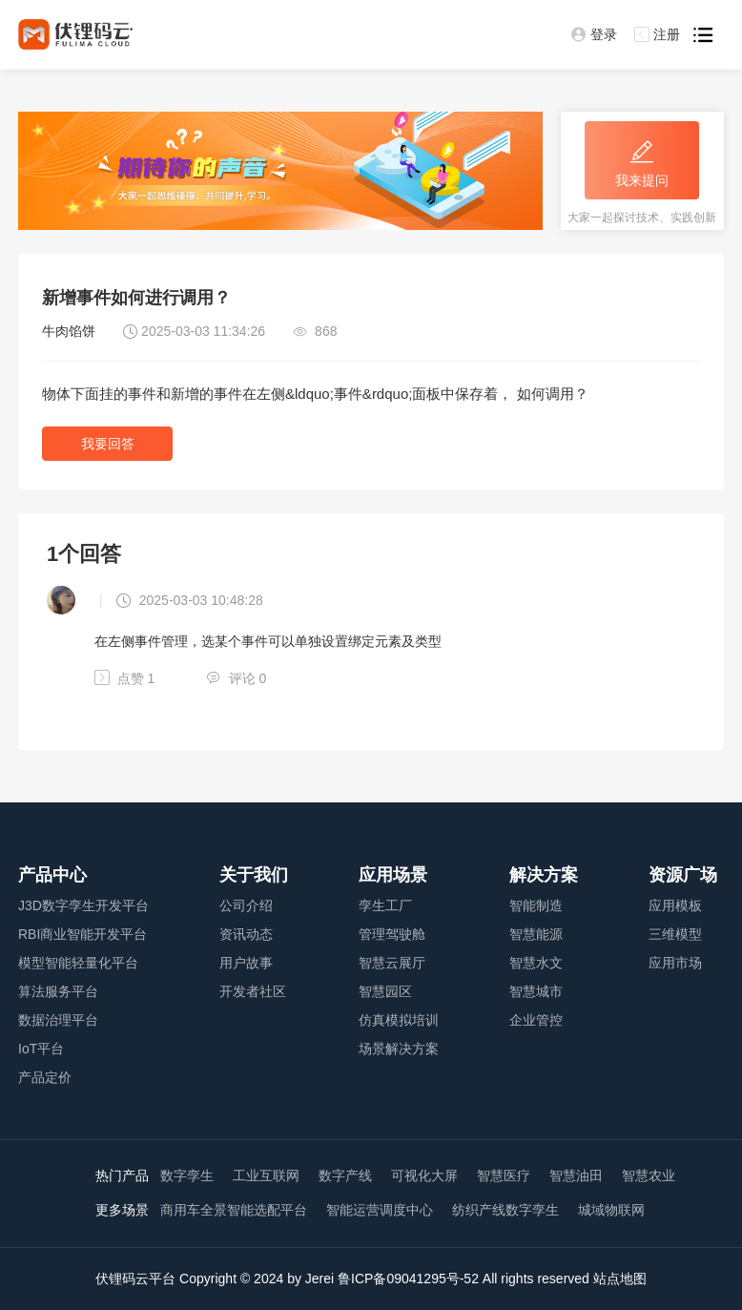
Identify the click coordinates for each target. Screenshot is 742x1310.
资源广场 (683, 874)
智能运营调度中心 (379, 1209)
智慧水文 (536, 962)
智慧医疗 (503, 1175)
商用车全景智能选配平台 (233, 1209)
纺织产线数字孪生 (505, 1209)
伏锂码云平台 (135, 1278)
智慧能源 (536, 934)
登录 (594, 34)
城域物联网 (611, 1209)
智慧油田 (576, 1175)
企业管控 (536, 1020)
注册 (657, 34)
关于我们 (253, 874)
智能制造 (536, 905)
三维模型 (675, 934)
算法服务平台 (58, 991)
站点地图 (620, 1278)
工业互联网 (266, 1175)
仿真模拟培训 (399, 1020)
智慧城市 (536, 991)
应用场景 (393, 874)
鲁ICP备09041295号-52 (408, 1278)
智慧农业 (648, 1175)
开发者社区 (252, 991)
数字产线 (345, 1175)
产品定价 (45, 1077)
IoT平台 (41, 1048)
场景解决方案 (399, 1048)
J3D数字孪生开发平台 (83, 905)
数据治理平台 (58, 1020)
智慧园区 (385, 991)
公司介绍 (246, 905)
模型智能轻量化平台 (78, 962)
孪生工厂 (385, 905)
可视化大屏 (424, 1175)
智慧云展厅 (392, 962)
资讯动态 (246, 934)
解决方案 (543, 874)
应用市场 (675, 962)
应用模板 (675, 905)
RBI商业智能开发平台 (82, 934)
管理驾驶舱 (392, 934)
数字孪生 (187, 1175)
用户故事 (246, 962)
